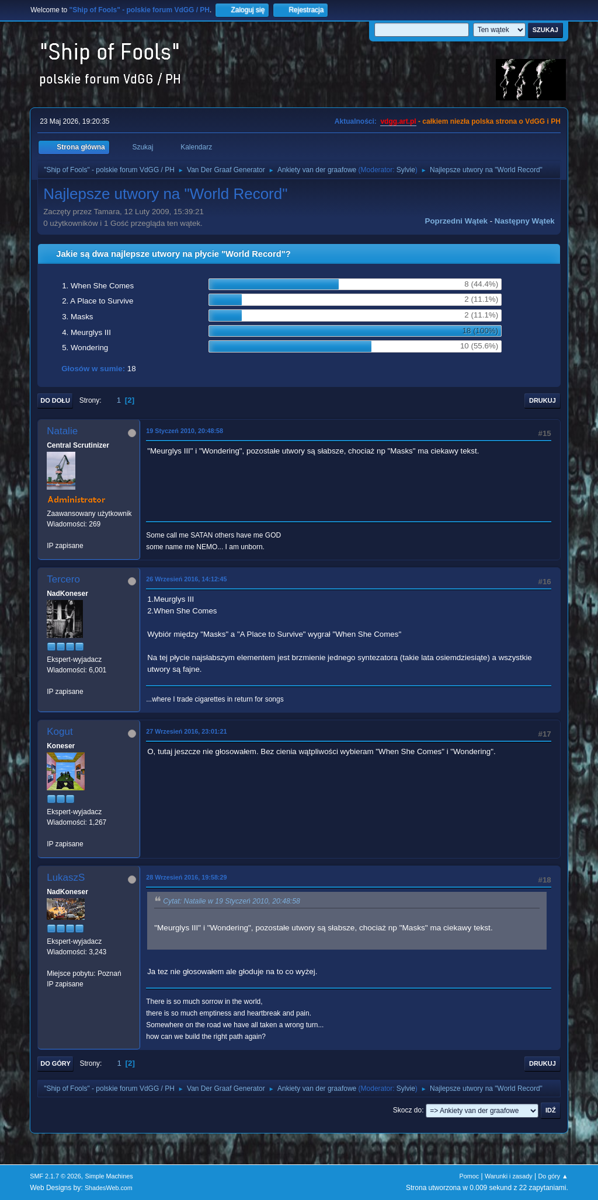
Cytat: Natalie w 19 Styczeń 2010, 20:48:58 (231, 901)
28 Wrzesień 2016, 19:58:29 (186, 877)
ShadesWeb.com (109, 1187)
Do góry (55, 1063)
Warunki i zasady (509, 1176)
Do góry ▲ (553, 1176)
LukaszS (66, 877)
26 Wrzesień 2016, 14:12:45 (186, 578)
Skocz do (407, 1110)
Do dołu (55, 400)
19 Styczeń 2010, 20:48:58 (184, 430)
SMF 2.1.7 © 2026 (55, 1176)
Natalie (62, 431)
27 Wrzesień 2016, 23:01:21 (186, 731)
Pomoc (469, 1176)
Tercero (63, 579)
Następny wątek (525, 221)
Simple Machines (109, 1176)
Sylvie (406, 170)
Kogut (59, 731)
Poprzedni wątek (456, 221)
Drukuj (542, 400)
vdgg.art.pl (398, 121)
